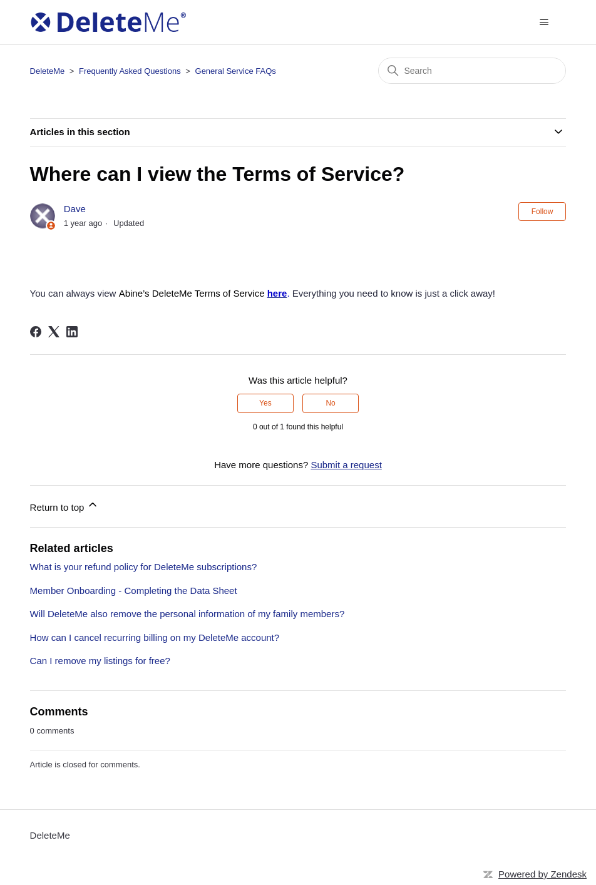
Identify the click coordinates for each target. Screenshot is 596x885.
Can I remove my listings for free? (100, 660)
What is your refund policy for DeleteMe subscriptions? (143, 566)
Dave (75, 208)
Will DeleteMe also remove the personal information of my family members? (187, 613)
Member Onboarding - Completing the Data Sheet (133, 590)
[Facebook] (35, 331)
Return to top (65, 505)
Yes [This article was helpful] (265, 403)
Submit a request (346, 464)
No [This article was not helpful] (330, 403)
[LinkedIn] (72, 331)
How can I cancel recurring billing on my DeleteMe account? (155, 637)
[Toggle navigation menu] (544, 23)
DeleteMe (47, 71)
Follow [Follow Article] (542, 211)
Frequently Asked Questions (130, 71)
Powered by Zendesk (542, 874)
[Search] (472, 70)
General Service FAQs (235, 71)
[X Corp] (53, 331)
